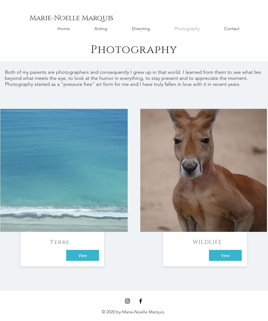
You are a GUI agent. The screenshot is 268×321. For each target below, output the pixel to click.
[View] (82, 255)
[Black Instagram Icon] (127, 301)
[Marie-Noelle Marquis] (71, 18)
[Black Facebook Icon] (140, 301)
